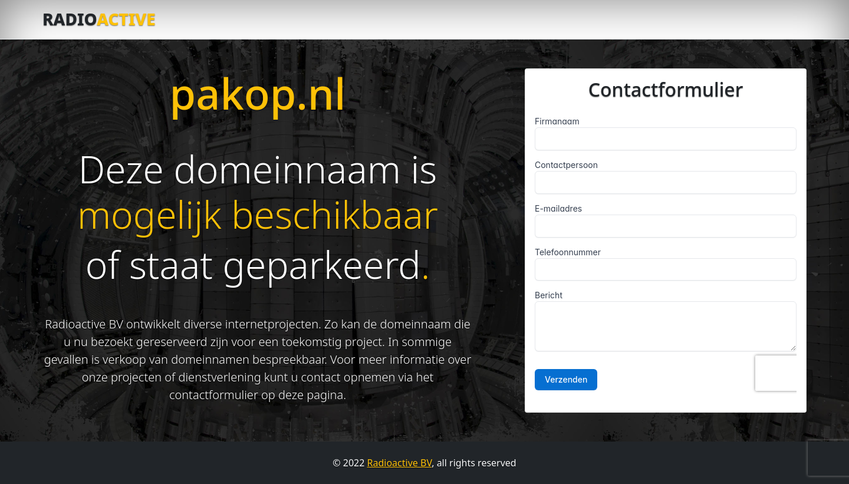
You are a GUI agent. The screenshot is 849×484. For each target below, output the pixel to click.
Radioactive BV (399, 462)
